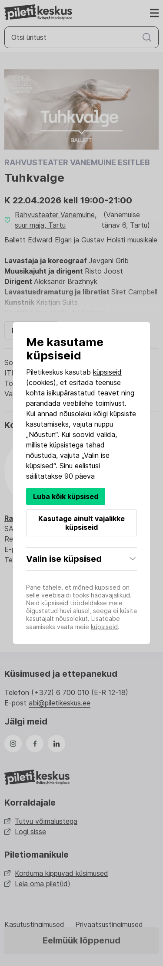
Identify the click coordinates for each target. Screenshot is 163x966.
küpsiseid (107, 372)
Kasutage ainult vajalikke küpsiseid (81, 523)
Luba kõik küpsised (65, 496)
